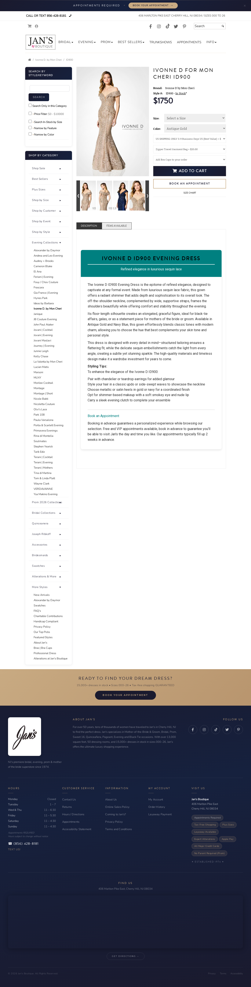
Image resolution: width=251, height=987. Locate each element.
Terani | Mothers (43, 468)
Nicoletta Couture (44, 404)
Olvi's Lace (40, 409)
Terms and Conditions (118, 829)
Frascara (39, 287)
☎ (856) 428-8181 (23, 843)
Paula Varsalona (43, 420)
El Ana (37, 272)
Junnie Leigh (41, 351)
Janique (38, 314)
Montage (39, 388)
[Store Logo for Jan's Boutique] (40, 42)
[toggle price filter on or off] (30, 113)
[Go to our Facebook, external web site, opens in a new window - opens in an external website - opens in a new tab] (150, 27)
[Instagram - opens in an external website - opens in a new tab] (204, 729)
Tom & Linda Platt (44, 478)
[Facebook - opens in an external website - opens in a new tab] (192, 729)
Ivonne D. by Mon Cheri (48, 309)
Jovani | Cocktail (43, 330)
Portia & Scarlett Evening (48, 425)
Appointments (70, 822)
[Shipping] (189, 139)
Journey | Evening (44, 346)
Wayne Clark (41, 484)
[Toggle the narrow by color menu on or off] (30, 133)
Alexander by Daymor (47, 250)
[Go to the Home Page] (29, 59)
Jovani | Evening (43, 335)
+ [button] (60, 168)
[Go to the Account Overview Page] (36, 26)
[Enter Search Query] (50, 88)
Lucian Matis (41, 367)
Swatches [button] (38, 566)
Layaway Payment (160, 814)
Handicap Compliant (46, 621)
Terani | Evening (43, 462)
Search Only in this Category (49, 106)
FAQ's (37, 611)
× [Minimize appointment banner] (245, 5)
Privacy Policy (42, 627)
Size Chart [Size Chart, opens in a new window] (189, 192)
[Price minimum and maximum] (56, 114)
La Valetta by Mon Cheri (48, 362)
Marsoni (38, 372)
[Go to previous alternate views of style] (78, 195)
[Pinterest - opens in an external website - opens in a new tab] (238, 729)
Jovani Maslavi (42, 340)
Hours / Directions (73, 814)
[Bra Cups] (189, 159)
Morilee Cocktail (43, 383)
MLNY (37, 378)
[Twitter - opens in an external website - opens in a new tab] (227, 729)
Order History (156, 807)
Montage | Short (43, 393)
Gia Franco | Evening (46, 293)
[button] (66, 42)
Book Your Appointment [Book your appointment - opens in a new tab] (153, 5)
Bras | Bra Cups (43, 648)
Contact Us (69, 799)
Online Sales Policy (117, 807)
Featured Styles (43, 637)
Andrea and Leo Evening (48, 256)
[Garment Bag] (189, 149)
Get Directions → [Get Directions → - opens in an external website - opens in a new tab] (125, 956)
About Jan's (40, 643)
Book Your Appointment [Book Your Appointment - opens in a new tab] (125, 695)
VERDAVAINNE (43, 489)
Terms (223, 973)
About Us (111, 799)
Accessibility (236, 973)
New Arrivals (42, 595)
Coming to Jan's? (115, 814)
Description (89, 226)
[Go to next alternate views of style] (147, 195)
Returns (67, 807)
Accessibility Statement (76, 829)
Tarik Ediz (39, 452)
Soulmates (40, 441)
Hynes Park (40, 298)
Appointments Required (207, 817)
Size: (156, 118)
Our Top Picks (42, 632)
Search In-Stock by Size (48, 122)
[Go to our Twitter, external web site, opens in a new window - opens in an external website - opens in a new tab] (176, 27)
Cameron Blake (43, 266)
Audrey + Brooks (44, 261)
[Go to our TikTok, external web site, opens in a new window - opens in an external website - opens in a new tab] (167, 26)
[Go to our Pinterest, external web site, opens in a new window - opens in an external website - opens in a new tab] (184, 27)
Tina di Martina (42, 473)
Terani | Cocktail (43, 457)
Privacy (212, 973)
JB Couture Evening (45, 319)
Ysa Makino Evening (46, 494)
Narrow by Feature (45, 128)
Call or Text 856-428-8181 (45, 16)
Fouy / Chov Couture (46, 282)
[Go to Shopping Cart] (29, 26)
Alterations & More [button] (44, 576)
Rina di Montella (43, 436)
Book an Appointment (189, 184)
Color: (157, 129)
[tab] (49, 168)
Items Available (116, 226)
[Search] (210, 26)
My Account (155, 799)
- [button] (60, 587)
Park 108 (39, 415)
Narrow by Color (44, 135)
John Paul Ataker (44, 325)
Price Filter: (40, 114)
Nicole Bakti (41, 399)
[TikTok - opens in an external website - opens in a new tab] (215, 729)
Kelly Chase (41, 356)
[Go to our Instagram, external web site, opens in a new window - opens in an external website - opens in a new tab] (159, 27)
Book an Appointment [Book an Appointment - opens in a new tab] (103, 416)
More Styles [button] (40, 587)
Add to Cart (189, 171)
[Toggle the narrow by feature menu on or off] (30, 127)
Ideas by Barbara (44, 303)
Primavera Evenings (46, 431)
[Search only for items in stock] (30, 121)
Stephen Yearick (43, 446)
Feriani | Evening (43, 277)
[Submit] (223, 26)
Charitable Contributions (48, 616)
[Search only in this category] (30, 105)
